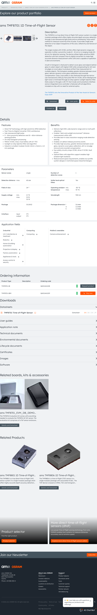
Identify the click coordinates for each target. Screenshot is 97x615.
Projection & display (10, 249)
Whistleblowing (63, 592)
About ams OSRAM (45, 573)
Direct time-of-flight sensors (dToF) (36, 7)
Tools (60, 581)
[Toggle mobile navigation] (94, 3)
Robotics (6, 240)
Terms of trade (63, 602)
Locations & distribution (46, 584)
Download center (64, 578)
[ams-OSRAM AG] (12, 3)
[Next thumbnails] (36, 38)
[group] (19, 403)
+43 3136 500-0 (11, 581)
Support (62, 108)
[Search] (91, 3)
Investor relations (44, 578)
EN (85, 312)
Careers (40, 586)
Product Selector (64, 576)
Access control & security (9, 261)
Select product (90, 13)
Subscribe (91, 555)
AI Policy (51, 605)
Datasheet (52, 101)
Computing (31, 230)
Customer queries (64, 584)
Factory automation (10, 253)
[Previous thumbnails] (1, 38)
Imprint (71, 602)
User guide (72, 101)
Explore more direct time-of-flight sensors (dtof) (69, 541)
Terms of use (53, 602)
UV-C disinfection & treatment (10, 235)
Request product (88, 286)
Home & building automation (9, 245)
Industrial (6, 230)
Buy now (87, 293)
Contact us (50, 108)
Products (5, 7)
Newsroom (41, 576)
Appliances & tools (9, 257)
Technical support (64, 586)
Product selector (9, 541)
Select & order (88, 101)
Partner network (64, 589)
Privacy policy (42, 602)
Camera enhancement (58, 234)
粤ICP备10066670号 (44, 609)
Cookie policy (42, 605)
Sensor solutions (16, 7)
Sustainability (42, 581)
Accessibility (42, 589)
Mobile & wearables (57, 230)
